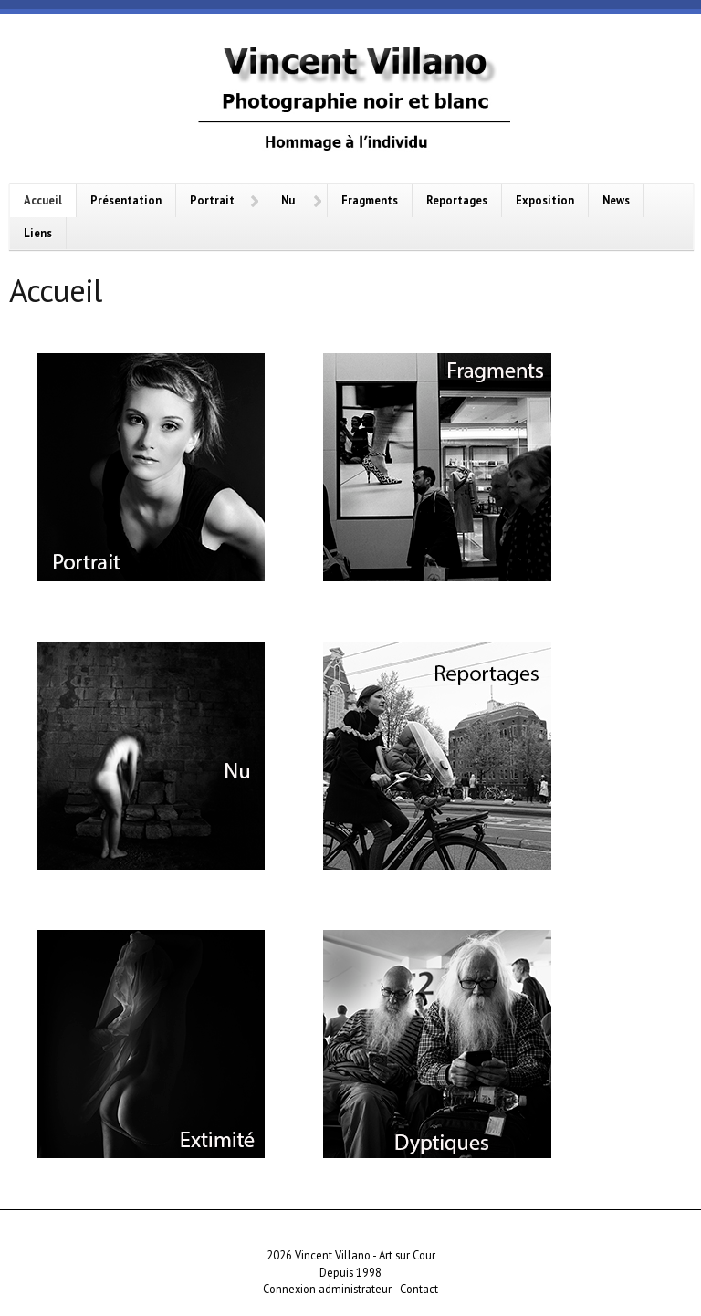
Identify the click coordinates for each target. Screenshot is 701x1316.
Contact (419, 1288)
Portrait (212, 200)
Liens (38, 232)
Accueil (43, 200)
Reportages (456, 200)
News (616, 200)
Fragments (369, 200)
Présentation (126, 200)
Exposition (545, 200)
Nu (288, 200)
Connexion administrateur (327, 1288)
